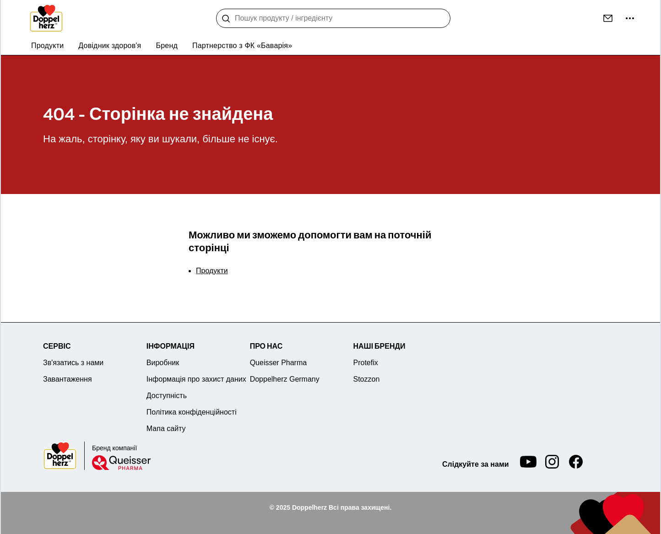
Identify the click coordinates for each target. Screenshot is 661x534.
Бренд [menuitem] (167, 45)
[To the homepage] (46, 18)
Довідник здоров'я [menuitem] (109, 45)
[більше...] (630, 18)
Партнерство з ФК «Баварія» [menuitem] (242, 45)
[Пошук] (226, 18)
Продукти (212, 271)
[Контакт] (608, 18)
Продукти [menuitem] (47, 45)
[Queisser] (121, 462)
